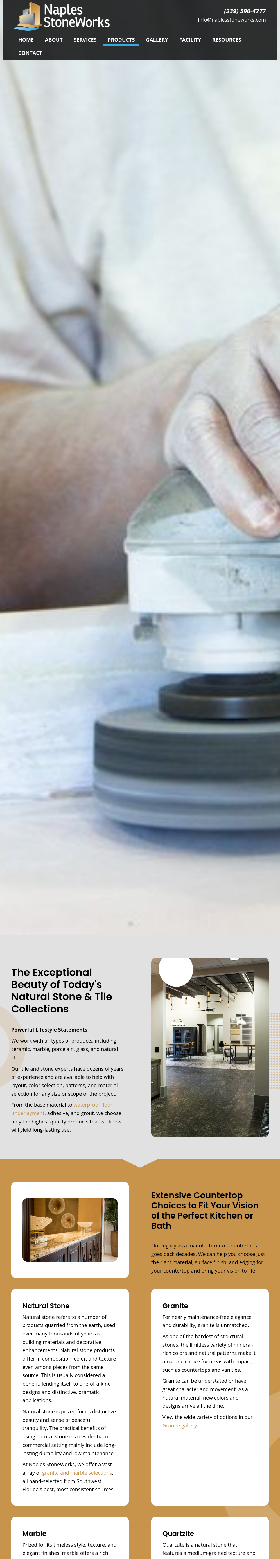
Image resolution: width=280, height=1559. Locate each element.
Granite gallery (179, 1425)
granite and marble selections (77, 1472)
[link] (26, 39)
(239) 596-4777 (245, 10)
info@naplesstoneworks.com (232, 19)
